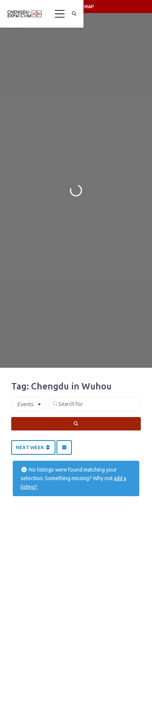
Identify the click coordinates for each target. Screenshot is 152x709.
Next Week (33, 447)
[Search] (76, 423)
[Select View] (64, 447)
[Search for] (95, 404)
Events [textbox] (25, 404)
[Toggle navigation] (60, 14)
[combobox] (28, 404)
